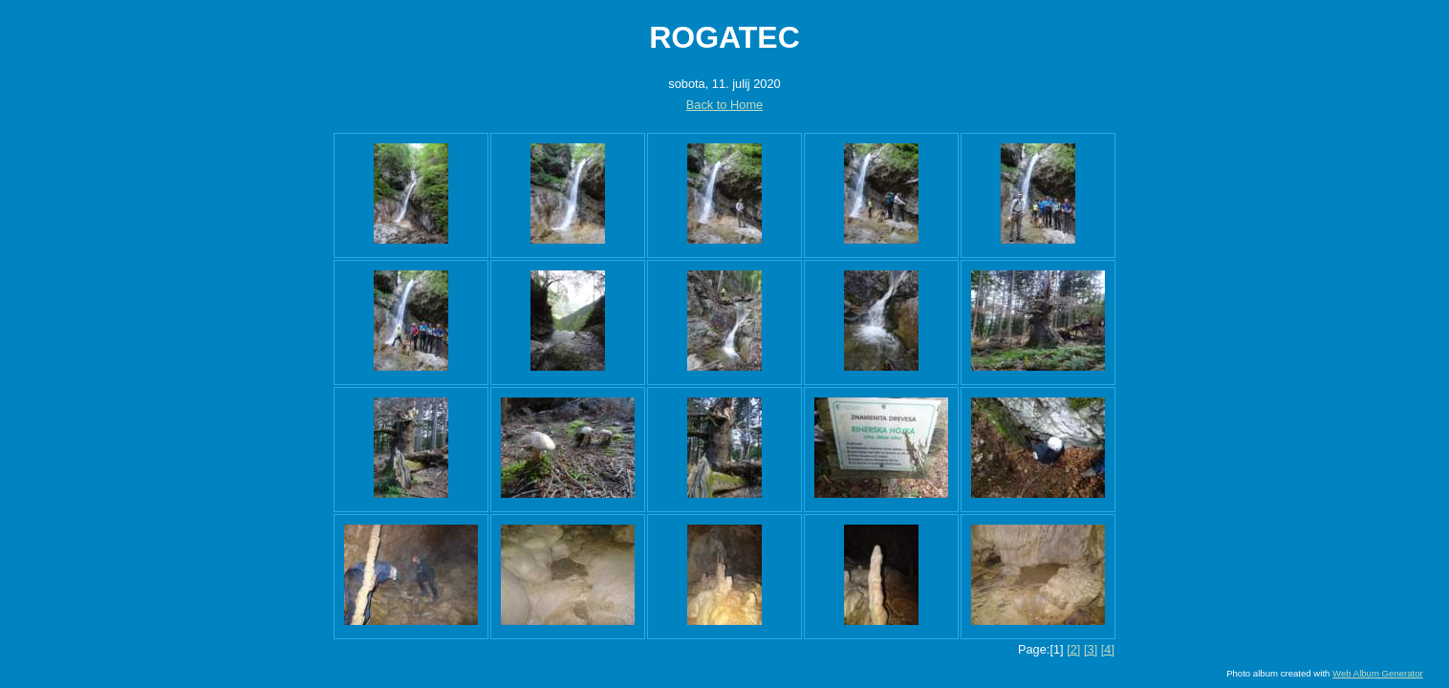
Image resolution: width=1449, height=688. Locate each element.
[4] (1107, 649)
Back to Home (724, 104)
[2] (1073, 649)
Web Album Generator (1377, 673)
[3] (1090, 649)
